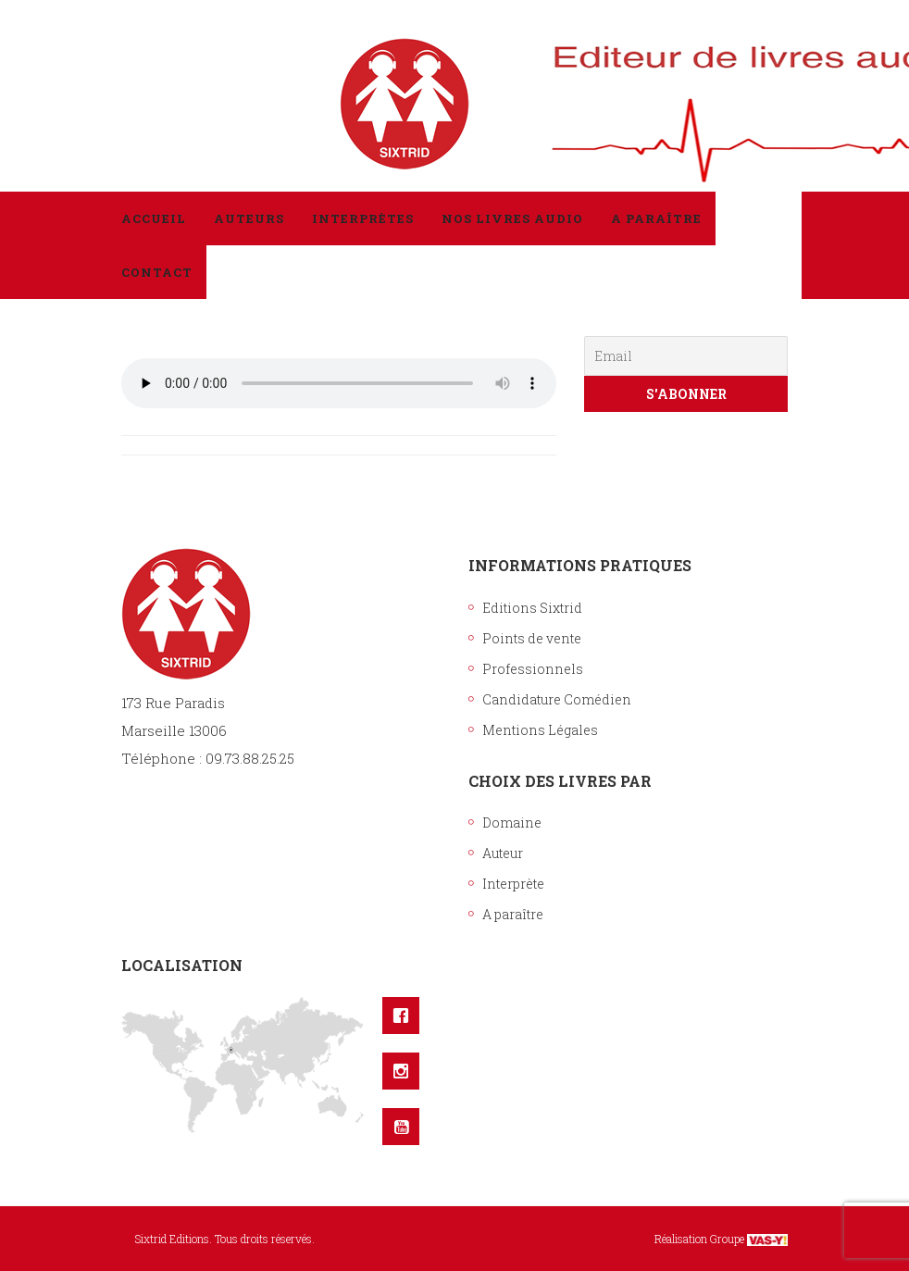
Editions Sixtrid (532, 608)
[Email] (686, 356)
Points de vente (531, 638)
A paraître (512, 914)
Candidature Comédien (556, 699)
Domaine (512, 822)
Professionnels (532, 669)
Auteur (502, 853)
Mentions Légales (540, 730)
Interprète (513, 883)
